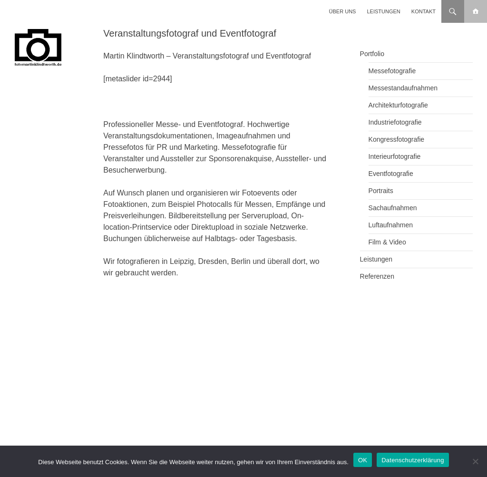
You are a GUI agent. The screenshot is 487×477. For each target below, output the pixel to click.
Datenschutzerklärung (412, 460)
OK (362, 460)
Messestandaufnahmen (403, 88)
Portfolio (372, 54)
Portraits (381, 191)
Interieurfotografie (395, 156)
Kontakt (423, 11)
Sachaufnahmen (393, 208)
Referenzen (377, 276)
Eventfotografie (391, 173)
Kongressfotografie (397, 139)
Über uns (342, 11)
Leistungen (383, 11)
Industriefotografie (395, 122)
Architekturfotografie (398, 105)
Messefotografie (392, 71)
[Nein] (475, 461)
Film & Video (387, 242)
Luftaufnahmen (391, 225)
